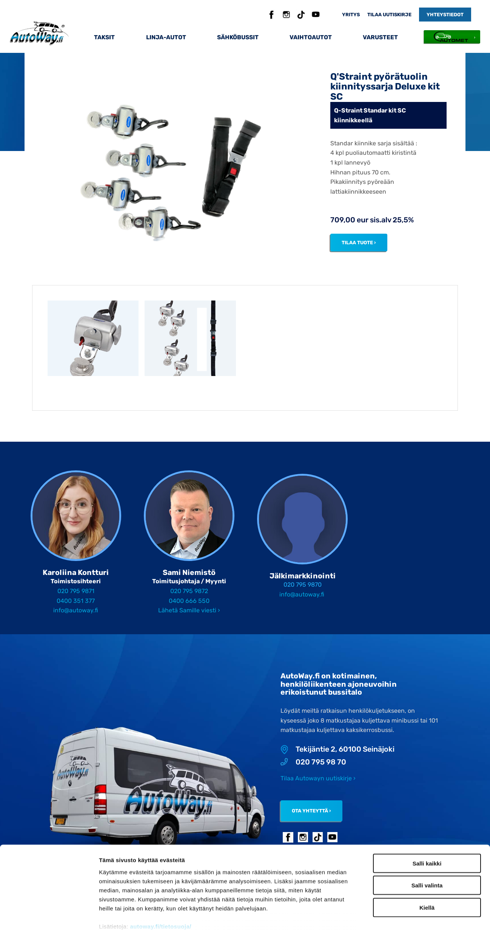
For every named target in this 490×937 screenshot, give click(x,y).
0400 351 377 (76, 600)
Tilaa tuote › (359, 242)
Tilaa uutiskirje (389, 14)
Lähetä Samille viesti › (189, 610)
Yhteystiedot (445, 14)
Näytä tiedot (403, 922)
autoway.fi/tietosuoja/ (160, 883)
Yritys (351, 14)
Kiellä (427, 864)
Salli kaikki (427, 820)
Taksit (104, 37)
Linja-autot (166, 37)
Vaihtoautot (311, 37)
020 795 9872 (189, 591)
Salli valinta (427, 842)
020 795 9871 (75, 591)
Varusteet (380, 37)
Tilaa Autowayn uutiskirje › (318, 778)
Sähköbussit (238, 37)
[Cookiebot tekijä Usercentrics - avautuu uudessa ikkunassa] (49, 922)
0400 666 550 (189, 600)
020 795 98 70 (313, 762)
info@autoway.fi (75, 610)
